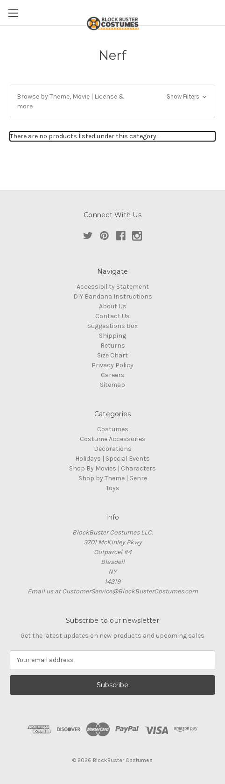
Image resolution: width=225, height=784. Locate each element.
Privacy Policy (112, 365)
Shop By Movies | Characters (112, 468)
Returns (112, 345)
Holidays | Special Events (112, 459)
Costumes (112, 429)
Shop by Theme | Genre (112, 478)
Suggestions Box (112, 326)
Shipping (112, 336)
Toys (113, 488)
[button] (112, 101)
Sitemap (112, 385)
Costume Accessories (113, 439)
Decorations (113, 449)
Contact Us (112, 316)
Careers (113, 375)
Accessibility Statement (113, 287)
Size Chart (112, 355)
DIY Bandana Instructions (112, 296)
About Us (113, 306)
